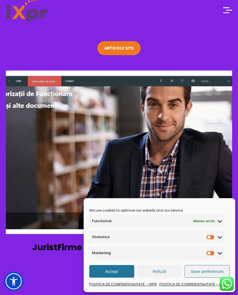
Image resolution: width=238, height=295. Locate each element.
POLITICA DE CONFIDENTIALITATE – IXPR (123, 284)
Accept (111, 271)
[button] (14, 281)
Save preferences (207, 271)
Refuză (159, 271)
